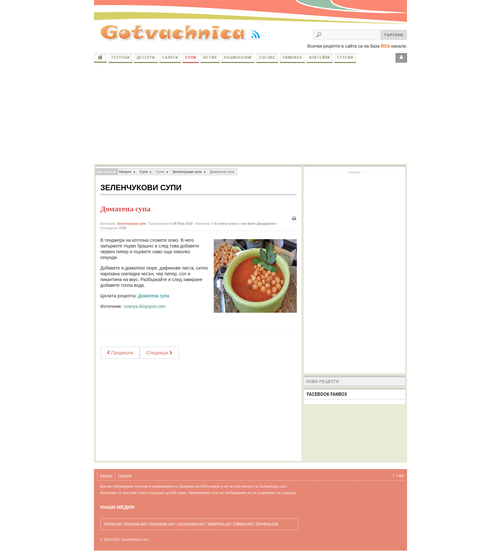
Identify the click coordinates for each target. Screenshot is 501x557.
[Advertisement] (250, 112)
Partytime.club (267, 523)
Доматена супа (125, 208)
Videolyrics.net (219, 523)
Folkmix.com (243, 523)
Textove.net (112, 523)
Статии (345, 57)
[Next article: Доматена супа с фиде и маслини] (159, 353)
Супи (190, 57)
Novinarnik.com (162, 523)
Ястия (210, 57)
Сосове (267, 57)
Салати (170, 57)
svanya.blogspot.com (145, 306)
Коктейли (319, 57)
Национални (238, 57)
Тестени (120, 57)
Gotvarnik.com (135, 523)
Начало (100, 57)
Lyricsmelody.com (191, 523)
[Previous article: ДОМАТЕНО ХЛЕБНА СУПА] (120, 353)
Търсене (125, 475)
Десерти (146, 57)
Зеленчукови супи (186, 172)
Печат (294, 218)
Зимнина (292, 57)
